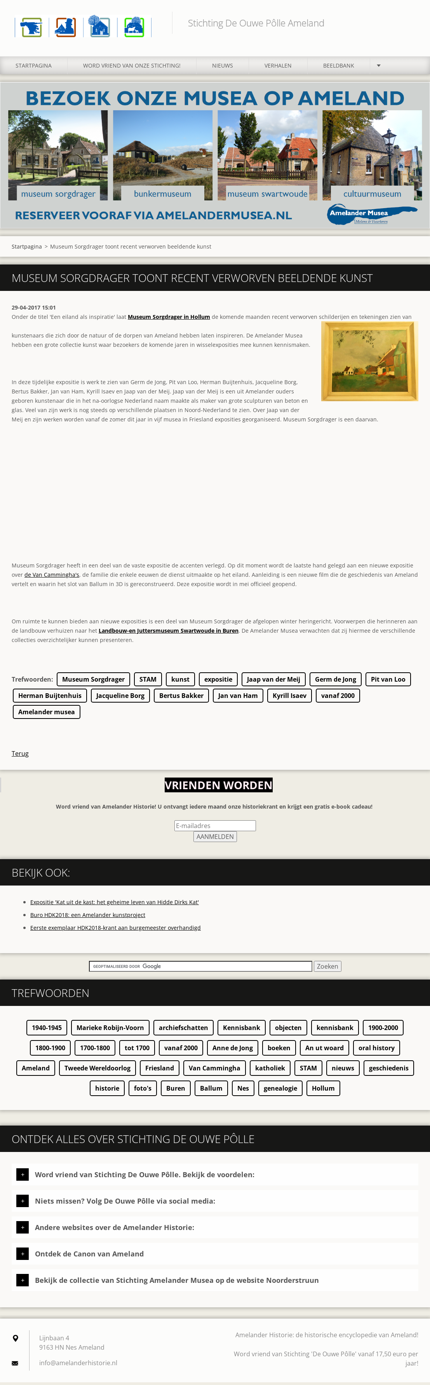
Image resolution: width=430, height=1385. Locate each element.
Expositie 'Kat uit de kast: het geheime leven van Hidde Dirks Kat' (114, 904)
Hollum (323, 1091)
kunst (180, 682)
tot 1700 (137, 1050)
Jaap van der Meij (273, 682)
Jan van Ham (238, 698)
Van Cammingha (214, 1071)
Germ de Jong (335, 682)
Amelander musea (46, 714)
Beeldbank (338, 68)
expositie (218, 682)
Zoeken (409, 23)
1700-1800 (95, 1050)
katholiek (270, 1071)
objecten (288, 1030)
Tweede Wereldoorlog (97, 1071)
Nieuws (222, 68)
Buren (175, 1091)
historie (107, 1091)
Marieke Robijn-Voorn (110, 1030)
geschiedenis (389, 1071)
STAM (148, 682)
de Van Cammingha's (51, 577)
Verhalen (278, 68)
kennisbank (335, 1030)
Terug (20, 756)
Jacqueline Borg (120, 698)
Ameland (36, 1071)
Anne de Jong (232, 1050)
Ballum (211, 1091)
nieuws (343, 1071)
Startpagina (34, 68)
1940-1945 (47, 1030)
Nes (243, 1091)
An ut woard (324, 1050)
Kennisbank (241, 1030)
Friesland (159, 1071)
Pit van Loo (388, 682)
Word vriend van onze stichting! (132, 68)
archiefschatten (183, 1030)
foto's (142, 1091)
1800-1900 (50, 1050)
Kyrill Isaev (289, 698)
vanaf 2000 (338, 698)
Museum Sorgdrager (93, 682)
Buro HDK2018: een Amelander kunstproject (87, 917)
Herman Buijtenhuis (50, 698)
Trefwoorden (31, 682)
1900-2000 (383, 1030)
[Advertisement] (215, 508)
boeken (279, 1050)
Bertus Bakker (181, 698)
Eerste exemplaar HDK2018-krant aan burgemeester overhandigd (115, 930)
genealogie (280, 1091)
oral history (377, 1050)
